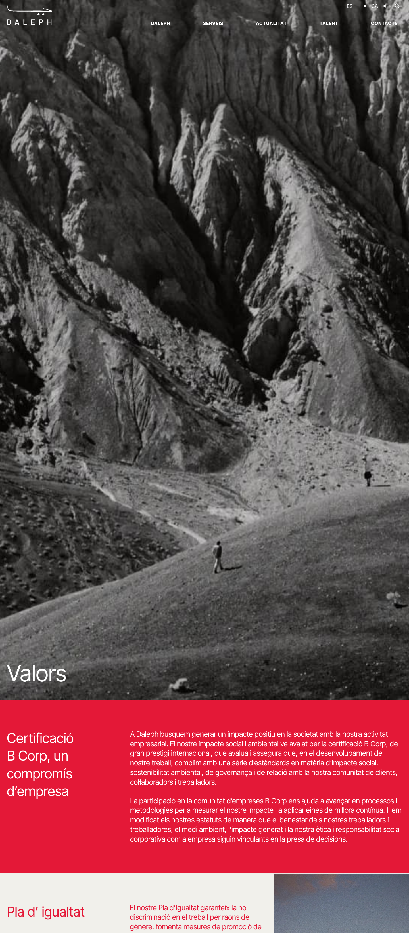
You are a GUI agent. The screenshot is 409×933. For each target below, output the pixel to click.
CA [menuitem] (375, 6)
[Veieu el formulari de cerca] (397, 6)
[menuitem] (350, 6)
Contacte (384, 23)
